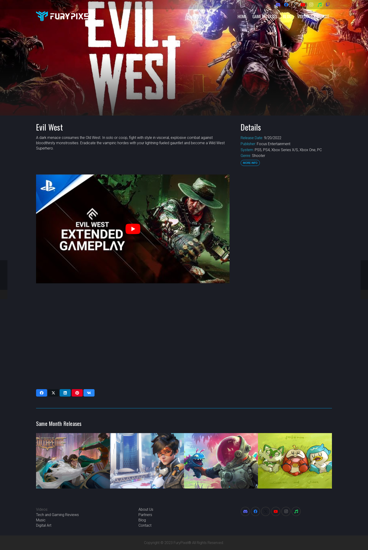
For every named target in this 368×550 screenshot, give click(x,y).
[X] (294, 4)
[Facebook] (286, 4)
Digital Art (43, 525)
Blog (142, 520)
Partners (145, 515)
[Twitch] (328, 4)
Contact (144, 525)
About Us (145, 509)
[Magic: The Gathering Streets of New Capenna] (73, 461)
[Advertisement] (286, 243)
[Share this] (41, 393)
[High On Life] (221, 461)
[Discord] (278, 4)
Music (41, 520)
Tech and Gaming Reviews (57, 515)
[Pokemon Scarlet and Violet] (295, 461)
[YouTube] (303, 4)
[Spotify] (319, 4)
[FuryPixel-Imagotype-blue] (64, 16)
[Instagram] (311, 4)
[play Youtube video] (133, 228)
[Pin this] (77, 393)
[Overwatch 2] (147, 461)
